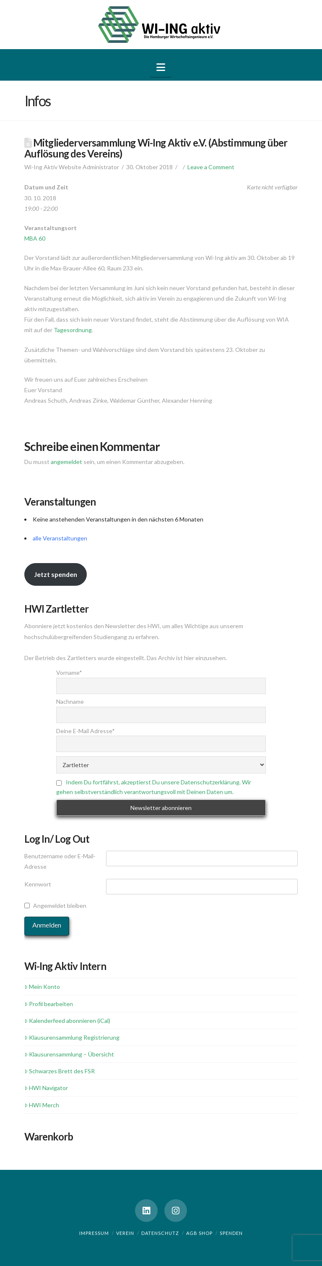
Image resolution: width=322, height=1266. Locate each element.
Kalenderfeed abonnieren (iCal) (67, 1020)
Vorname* (69, 672)
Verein (125, 1233)
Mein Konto (42, 986)
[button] (160, 67)
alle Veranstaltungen (60, 538)
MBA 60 (34, 238)
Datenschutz (160, 1233)
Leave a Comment (210, 166)
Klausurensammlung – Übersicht (69, 1054)
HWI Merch (41, 1105)
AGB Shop (199, 1233)
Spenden (231, 1233)
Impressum (94, 1233)
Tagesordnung (73, 329)
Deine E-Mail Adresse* (85, 730)
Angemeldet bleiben (59, 905)
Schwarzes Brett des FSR (59, 1071)
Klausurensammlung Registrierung (71, 1037)
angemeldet (66, 461)
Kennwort (37, 884)
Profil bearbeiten (48, 1003)
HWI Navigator (46, 1087)
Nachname (70, 701)
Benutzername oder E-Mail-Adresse (60, 861)
